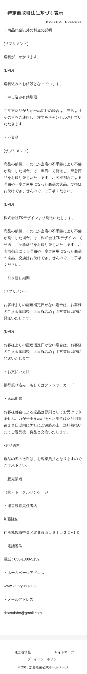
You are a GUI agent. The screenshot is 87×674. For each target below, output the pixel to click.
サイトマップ (64, 652)
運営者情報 (23, 652)
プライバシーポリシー (43, 659)
